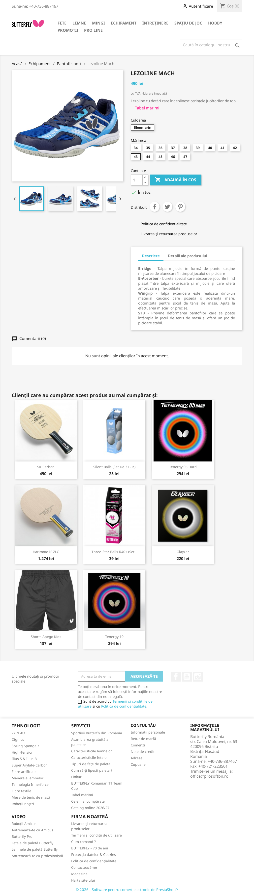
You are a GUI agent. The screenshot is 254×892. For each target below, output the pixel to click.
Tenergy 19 (114, 636)
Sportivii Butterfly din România (96, 733)
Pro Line (93, 30)
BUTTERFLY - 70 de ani (89, 848)
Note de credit (143, 751)
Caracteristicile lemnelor (91, 751)
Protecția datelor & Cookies (93, 854)
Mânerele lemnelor (27, 778)
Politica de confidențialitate (123, 706)
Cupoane (138, 764)
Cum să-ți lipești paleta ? (91, 770)
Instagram (198, 677)
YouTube (187, 677)
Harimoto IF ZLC (46, 551)
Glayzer (183, 551)
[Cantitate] (137, 180)
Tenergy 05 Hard (183, 466)
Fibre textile (21, 791)
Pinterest (180, 207)
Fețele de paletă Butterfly (32, 843)
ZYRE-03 (18, 733)
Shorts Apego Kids (46, 636)
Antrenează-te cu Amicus (32, 830)
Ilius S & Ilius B (24, 758)
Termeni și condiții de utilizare (96, 835)
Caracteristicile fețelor (89, 757)
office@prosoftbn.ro (209, 776)
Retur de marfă (143, 738)
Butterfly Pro (22, 836)
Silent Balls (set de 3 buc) (114, 466)
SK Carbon (46, 466)
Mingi (98, 23)
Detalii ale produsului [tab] (187, 255)
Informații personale (148, 732)
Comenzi (138, 745)
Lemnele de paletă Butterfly (35, 849)
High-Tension (22, 752)
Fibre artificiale (24, 771)
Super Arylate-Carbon (30, 765)
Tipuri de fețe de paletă (90, 764)
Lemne (79, 23)
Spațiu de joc (188, 23)
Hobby (215, 23)
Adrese (136, 758)
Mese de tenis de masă (31, 797)
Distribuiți (154, 207)
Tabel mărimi (82, 794)
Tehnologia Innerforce (30, 784)
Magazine (79, 873)
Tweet (167, 207)
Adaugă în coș (175, 180)
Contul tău (143, 725)
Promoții (68, 30)
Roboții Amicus (24, 823)
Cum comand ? (83, 841)
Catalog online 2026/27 (90, 807)
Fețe (62, 23)
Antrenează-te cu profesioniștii (37, 855)
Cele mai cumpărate (88, 801)
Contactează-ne (84, 867)
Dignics (18, 739)
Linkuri (77, 776)
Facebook (176, 677)
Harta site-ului (83, 880)
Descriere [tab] (151, 255)
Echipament (123, 23)
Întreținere (155, 23)
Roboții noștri (23, 803)
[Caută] (211, 45)
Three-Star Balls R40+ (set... (114, 551)
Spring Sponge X (25, 745)
